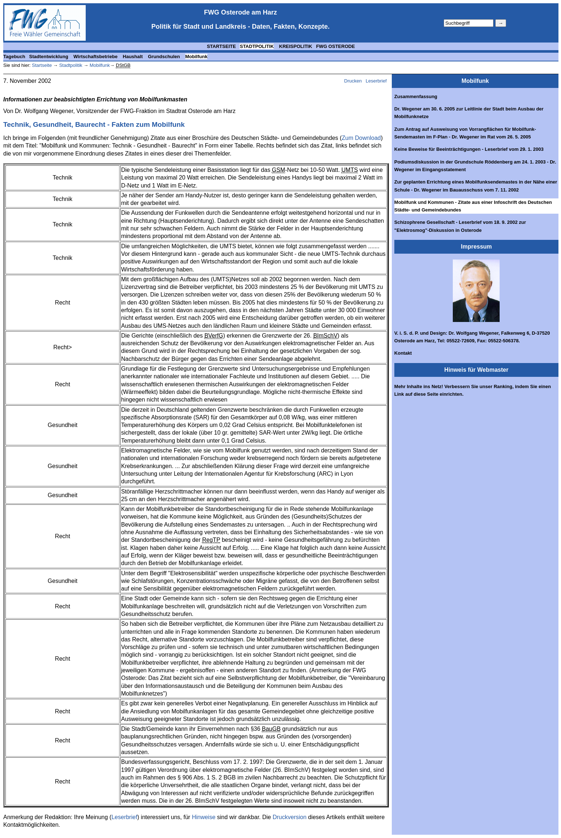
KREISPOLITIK (295, 46)
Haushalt (133, 56)
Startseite (42, 65)
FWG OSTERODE (335, 46)
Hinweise (203, 817)
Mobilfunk (196, 56)
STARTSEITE (221, 46)
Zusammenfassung (415, 96)
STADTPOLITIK (257, 46)
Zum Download (361, 138)
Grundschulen (164, 56)
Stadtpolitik (70, 65)
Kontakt (403, 353)
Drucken (353, 81)
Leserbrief (377, 81)
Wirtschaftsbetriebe (96, 56)
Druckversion (289, 817)
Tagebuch (14, 56)
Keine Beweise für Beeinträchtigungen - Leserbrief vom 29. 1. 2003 (469, 149)
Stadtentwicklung (49, 56)
